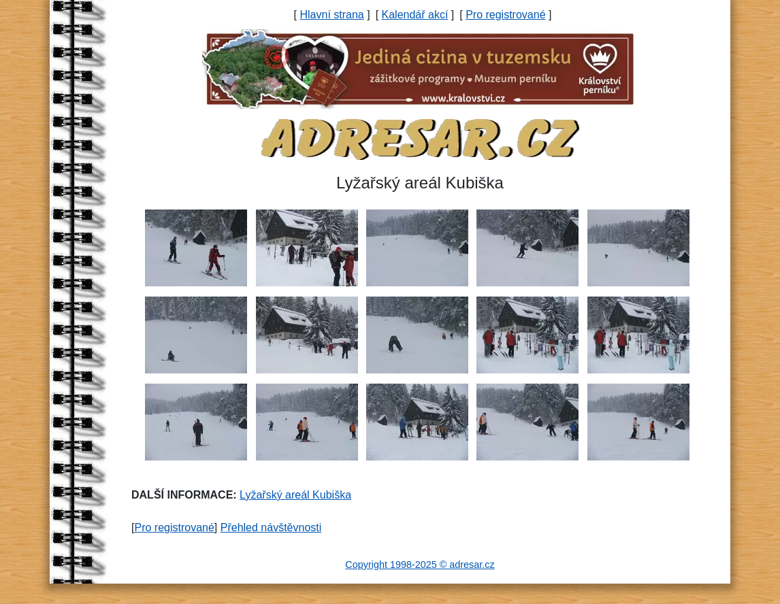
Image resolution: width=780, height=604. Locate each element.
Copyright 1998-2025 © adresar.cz (419, 564)
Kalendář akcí (415, 14)
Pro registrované (505, 14)
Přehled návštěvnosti (271, 527)
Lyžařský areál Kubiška (295, 495)
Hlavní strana (331, 14)
